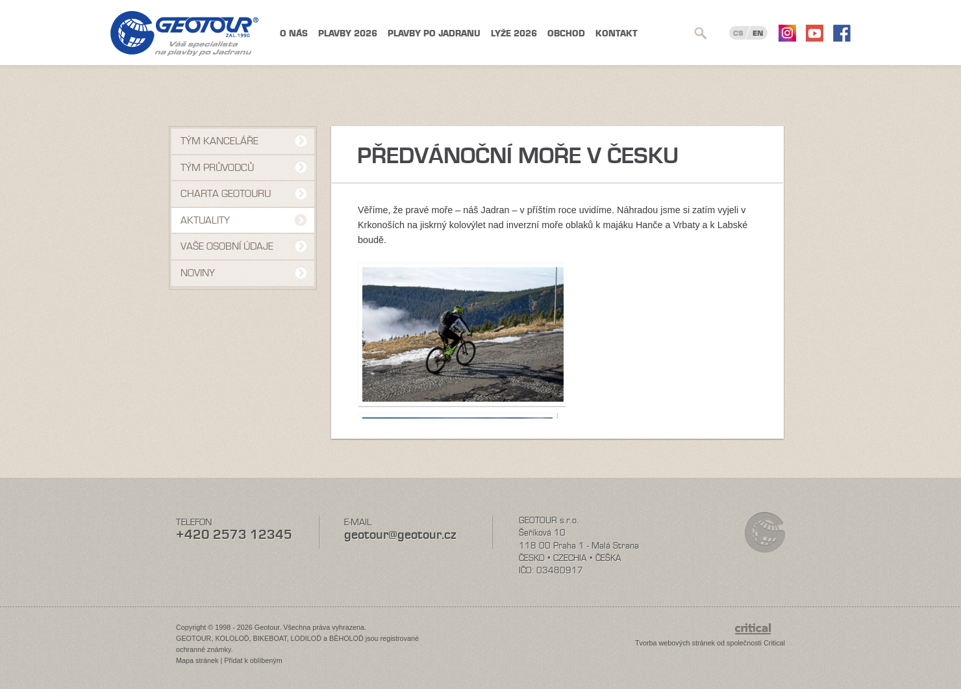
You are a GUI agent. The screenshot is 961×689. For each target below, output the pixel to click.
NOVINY (198, 273)
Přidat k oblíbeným (253, 660)
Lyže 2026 (514, 33)
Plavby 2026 (347, 33)
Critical (774, 643)
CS (738, 33)
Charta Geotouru (226, 194)
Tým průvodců (217, 168)
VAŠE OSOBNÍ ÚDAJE (227, 246)
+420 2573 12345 (234, 534)
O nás (294, 33)
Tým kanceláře (219, 141)
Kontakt (616, 33)
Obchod (566, 33)
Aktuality (205, 220)
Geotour (184, 33)
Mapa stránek (197, 660)
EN (758, 33)
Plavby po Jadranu (434, 33)
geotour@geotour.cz (400, 534)
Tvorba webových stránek (675, 643)
